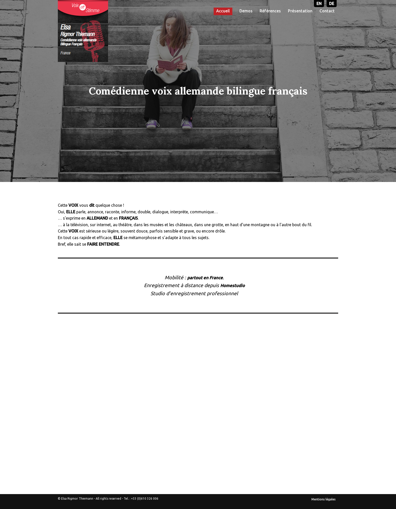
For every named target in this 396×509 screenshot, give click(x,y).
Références (270, 11)
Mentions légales (323, 499)
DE (331, 3)
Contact (327, 11)
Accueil (223, 11)
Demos (246, 11)
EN (318, 3)
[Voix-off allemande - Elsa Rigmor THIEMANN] (83, 31)
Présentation (300, 11)
